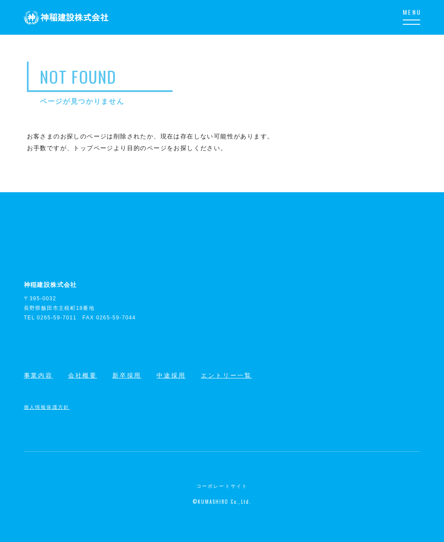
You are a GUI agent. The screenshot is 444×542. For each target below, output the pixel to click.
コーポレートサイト (222, 486)
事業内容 (38, 375)
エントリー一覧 (226, 375)
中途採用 (171, 375)
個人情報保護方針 (47, 406)
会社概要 (82, 375)
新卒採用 (126, 375)
